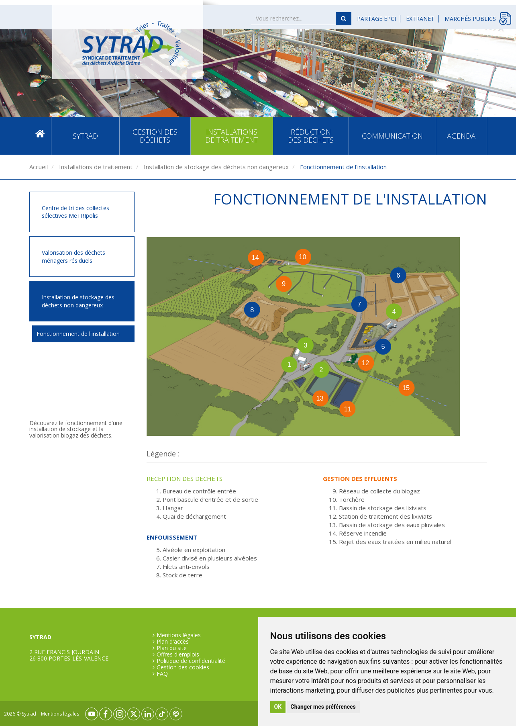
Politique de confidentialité (191, 661)
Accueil (40, 135)
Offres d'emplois (178, 654)
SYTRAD (85, 136)
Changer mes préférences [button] (323, 707)
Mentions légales (179, 635)
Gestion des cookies (183, 667)
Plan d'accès (173, 641)
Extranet (420, 18)
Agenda (461, 136)
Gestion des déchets (155, 136)
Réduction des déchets (311, 136)
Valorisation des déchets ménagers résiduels (73, 256)
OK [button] (278, 707)
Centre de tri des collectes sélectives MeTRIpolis (75, 212)
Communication (392, 136)
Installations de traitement (231, 136)
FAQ (162, 674)
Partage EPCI (376, 18)
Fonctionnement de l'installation (78, 333)
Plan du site (172, 648)
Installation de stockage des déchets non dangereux (215, 167)
